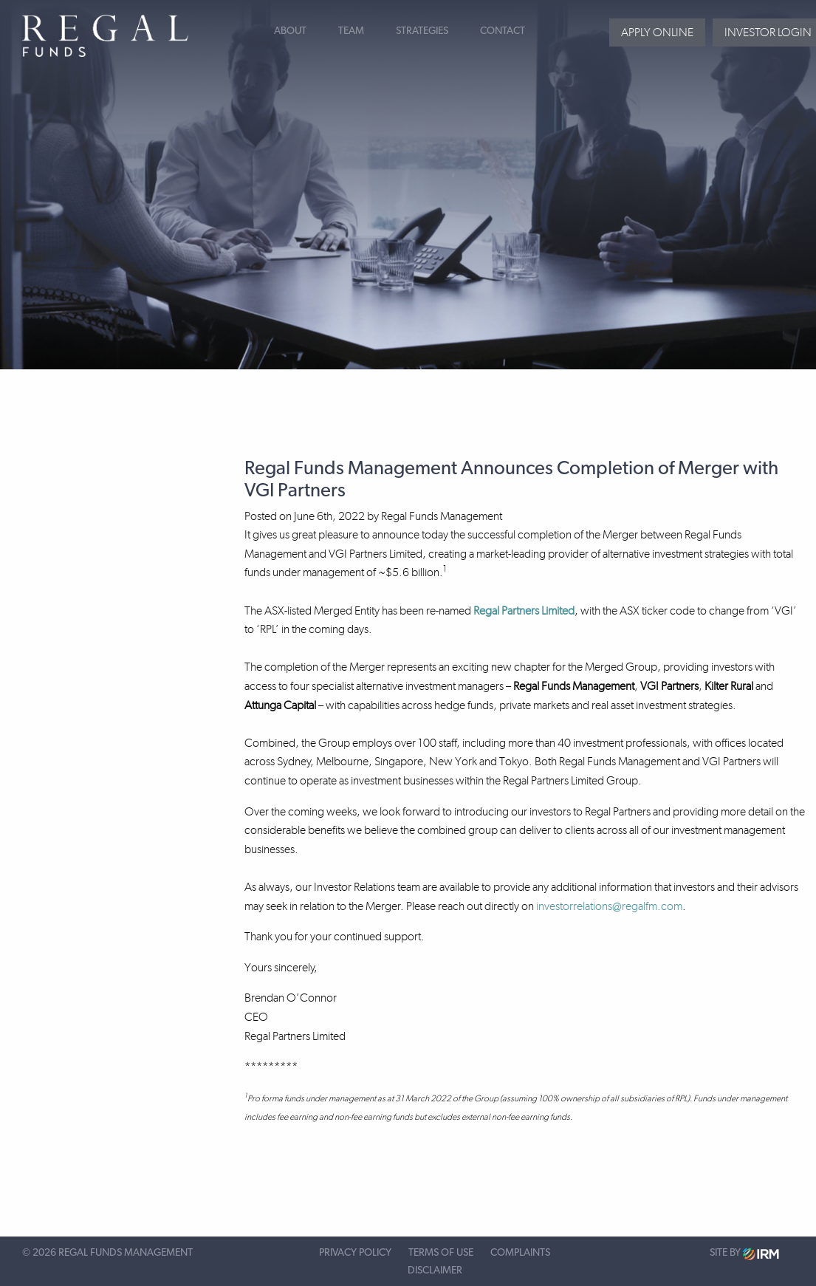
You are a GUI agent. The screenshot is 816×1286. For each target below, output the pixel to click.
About (290, 31)
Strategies (422, 31)
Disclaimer (435, 1270)
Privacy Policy (355, 1253)
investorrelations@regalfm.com (609, 906)
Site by (744, 1254)
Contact (502, 31)
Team (351, 31)
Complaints (520, 1253)
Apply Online (657, 32)
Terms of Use (440, 1253)
